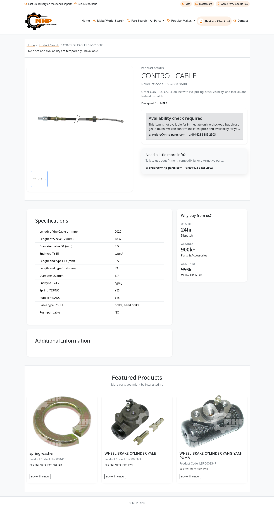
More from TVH (124, 464)
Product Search (49, 45)
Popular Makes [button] (179, 20)
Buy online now (40, 476)
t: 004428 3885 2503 (202, 134)
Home (86, 21)
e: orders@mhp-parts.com (167, 134)
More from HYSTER (51, 464)
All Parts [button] (156, 21)
